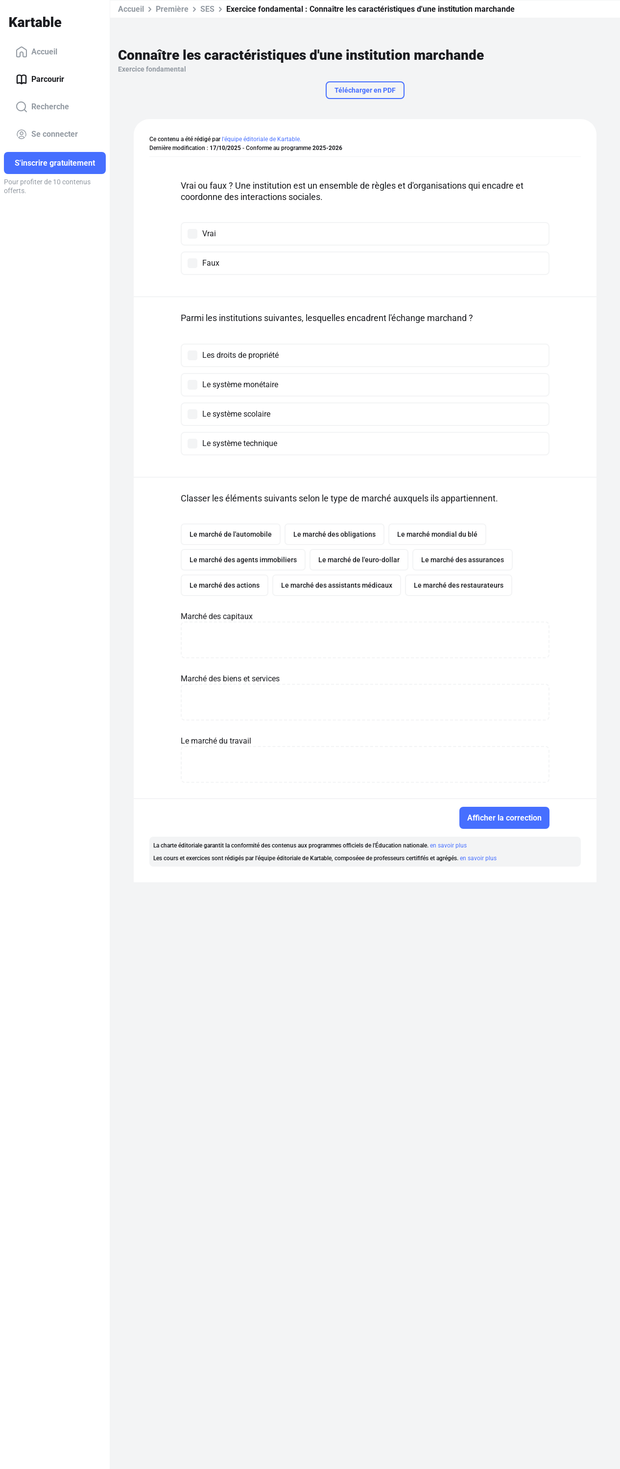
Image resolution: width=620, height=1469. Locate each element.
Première (172, 9)
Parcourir (40, 79)
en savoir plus (448, 845)
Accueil (36, 52)
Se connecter (47, 134)
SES (207, 9)
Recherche (42, 107)
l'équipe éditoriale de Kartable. (261, 139)
